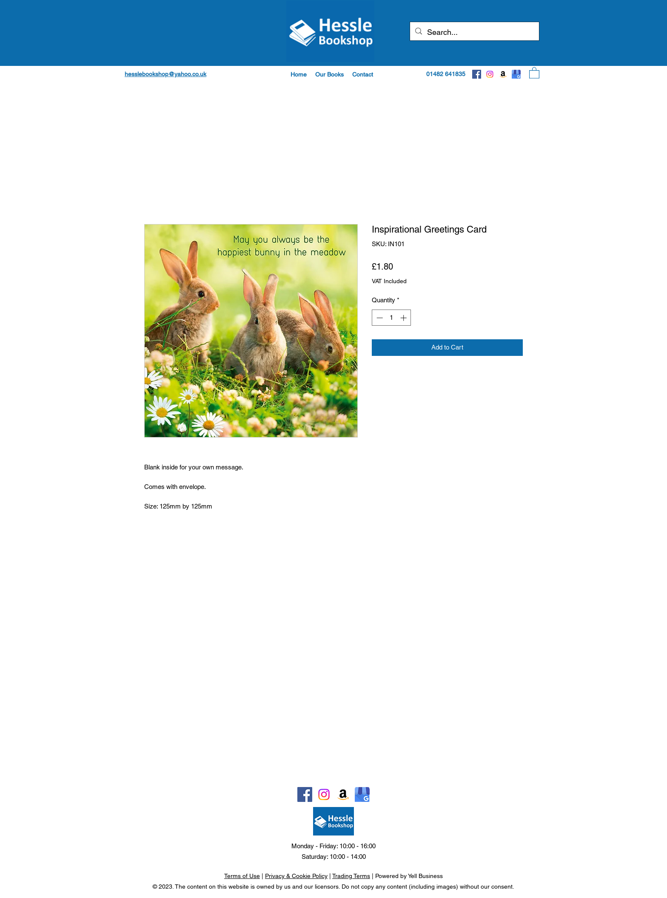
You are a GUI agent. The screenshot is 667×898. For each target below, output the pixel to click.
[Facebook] (476, 74)
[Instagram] (489, 74)
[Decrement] (379, 318)
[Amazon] (503, 74)
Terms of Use (242, 875)
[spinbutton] (392, 318)
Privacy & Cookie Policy (296, 875)
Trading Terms (351, 875)
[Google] (516, 74)
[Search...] (474, 32)
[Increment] (404, 318)
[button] (329, 74)
